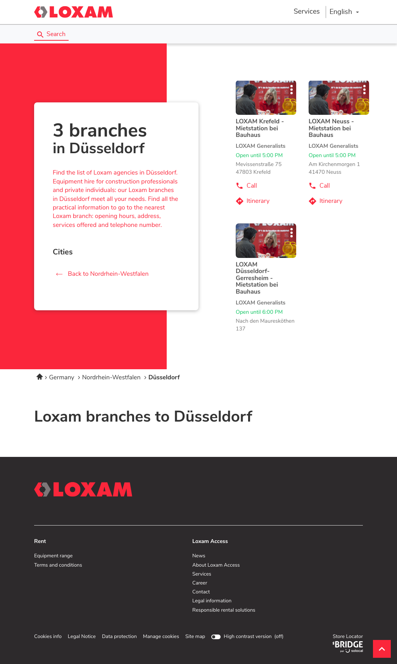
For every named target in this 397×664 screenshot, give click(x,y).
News (198, 556)
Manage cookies (161, 636)
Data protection (119, 637)
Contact (201, 592)
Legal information (211, 601)
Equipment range (53, 556)
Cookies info (48, 637)
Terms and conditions (58, 565)
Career (199, 583)
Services (306, 11)
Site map (195, 636)
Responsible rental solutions (223, 610)
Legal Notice (82, 637)
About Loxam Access (216, 565)
